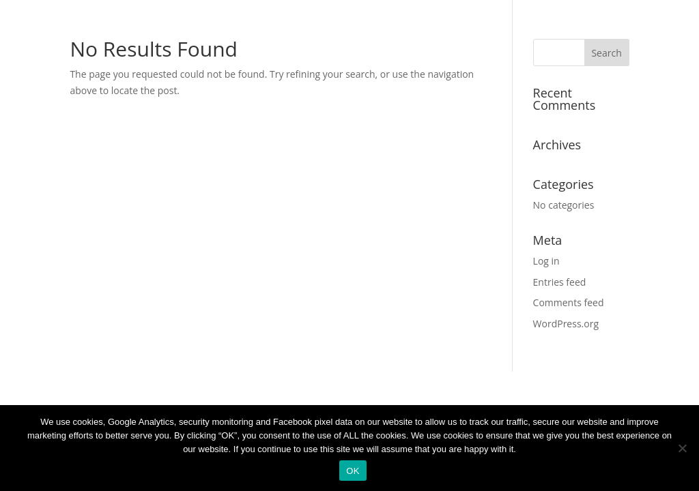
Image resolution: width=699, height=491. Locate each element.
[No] (682, 448)
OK (352, 471)
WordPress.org (566, 323)
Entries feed (559, 282)
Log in (546, 260)
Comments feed (568, 302)
